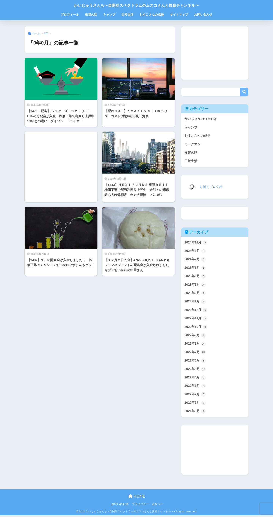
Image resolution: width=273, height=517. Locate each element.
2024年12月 (196, 243)
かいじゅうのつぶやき (200, 119)
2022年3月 (195, 387)
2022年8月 (195, 345)
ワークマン (192, 144)
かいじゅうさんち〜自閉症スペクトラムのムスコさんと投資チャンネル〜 (136, 5)
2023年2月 (195, 294)
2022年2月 (195, 396)
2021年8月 (195, 413)
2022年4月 (195, 379)
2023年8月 (195, 268)
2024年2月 (195, 260)
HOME (136, 497)
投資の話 (91, 14)
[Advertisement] (61, 167)
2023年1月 (195, 302)
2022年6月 (195, 362)
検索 (244, 92)
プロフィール (70, 14)
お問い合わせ (203, 14)
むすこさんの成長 (152, 14)
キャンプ (109, 14)
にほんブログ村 (202, 187)
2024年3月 (195, 251)
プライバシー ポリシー (147, 505)
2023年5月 (195, 285)
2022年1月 (195, 404)
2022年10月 (196, 328)
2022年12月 (196, 311)
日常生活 (127, 14)
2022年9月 (195, 336)
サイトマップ (179, 14)
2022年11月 (196, 319)
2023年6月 (195, 277)
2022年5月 (195, 370)
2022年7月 (195, 353)
